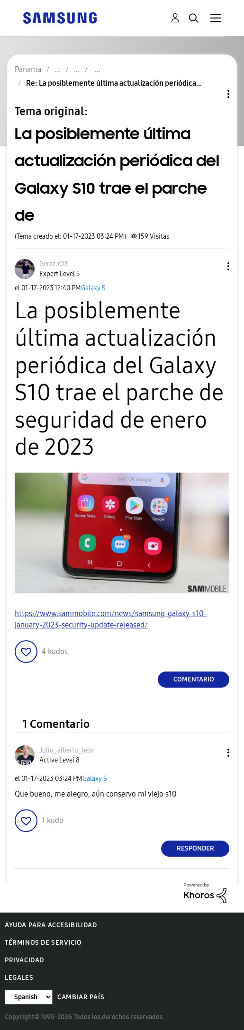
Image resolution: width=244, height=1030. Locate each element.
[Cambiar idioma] (29, 997)
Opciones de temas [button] (212, 94)
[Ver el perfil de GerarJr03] (53, 264)
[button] (213, 266)
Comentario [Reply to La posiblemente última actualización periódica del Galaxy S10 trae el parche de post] (193, 679)
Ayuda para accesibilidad (51, 925)
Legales (19, 978)
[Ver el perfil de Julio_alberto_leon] (67, 750)
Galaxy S (93, 288)
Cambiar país (80, 997)
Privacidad (24, 960)
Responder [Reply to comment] (195, 848)
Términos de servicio (43, 943)
